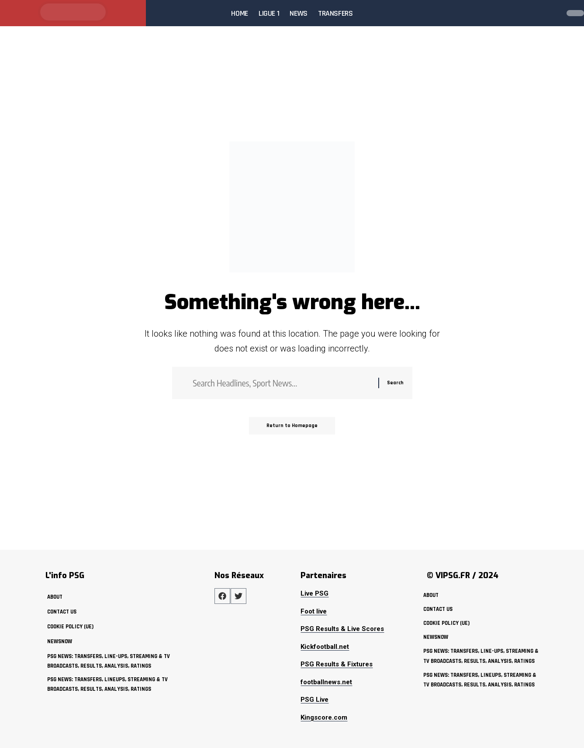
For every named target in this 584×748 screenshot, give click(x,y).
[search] (551, 13)
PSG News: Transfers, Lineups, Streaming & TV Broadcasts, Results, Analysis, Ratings (107, 684)
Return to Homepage (292, 425)
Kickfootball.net (325, 647)
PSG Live (314, 699)
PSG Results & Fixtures (337, 664)
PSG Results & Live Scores (342, 629)
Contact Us (61, 611)
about (54, 596)
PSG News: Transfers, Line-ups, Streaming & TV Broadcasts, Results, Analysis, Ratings (108, 661)
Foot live (314, 611)
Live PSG (314, 593)
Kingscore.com (324, 717)
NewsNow (59, 641)
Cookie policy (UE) (70, 626)
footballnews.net (326, 682)
